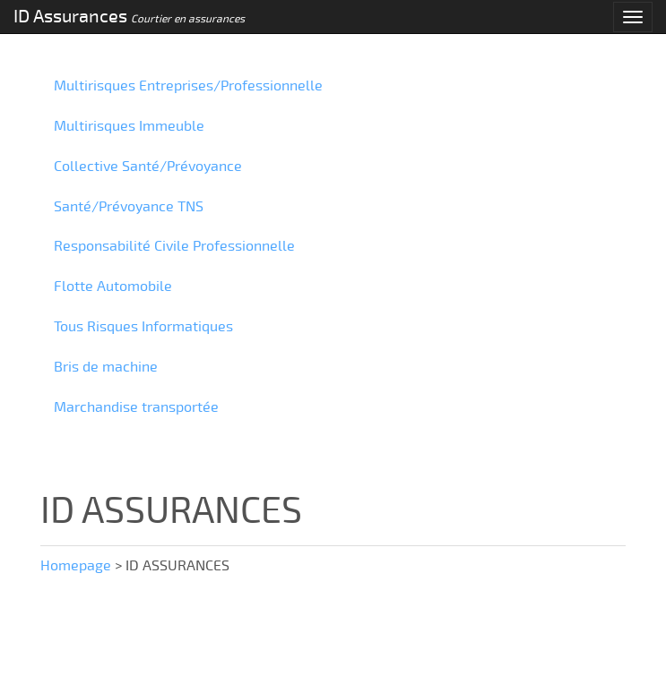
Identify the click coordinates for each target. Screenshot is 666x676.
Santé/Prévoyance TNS (128, 207)
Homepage (75, 566)
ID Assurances (129, 16)
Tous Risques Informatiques (143, 327)
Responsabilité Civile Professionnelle (174, 246)
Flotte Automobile (113, 286)
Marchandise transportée (136, 407)
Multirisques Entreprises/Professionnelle (188, 86)
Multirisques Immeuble (129, 126)
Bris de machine (106, 367)
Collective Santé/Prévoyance (148, 166)
